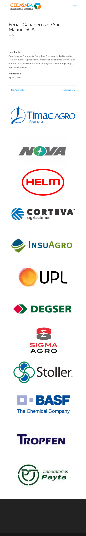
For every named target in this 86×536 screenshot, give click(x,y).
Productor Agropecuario (26, 59)
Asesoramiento (53, 56)
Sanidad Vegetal (44, 63)
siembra (57, 63)
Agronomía (28, 56)
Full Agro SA (69, 89)
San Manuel (29, 63)
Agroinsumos (15, 56)
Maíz (11, 59)
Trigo (69, 63)
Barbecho (67, 56)
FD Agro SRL (16, 89)
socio (11, 35)
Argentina (40, 56)
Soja (64, 63)
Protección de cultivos (50, 59)
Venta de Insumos (18, 67)
